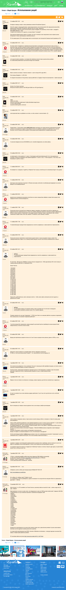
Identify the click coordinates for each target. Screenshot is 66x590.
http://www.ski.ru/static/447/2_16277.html (33, 536)
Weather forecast (29, 579)
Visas (42, 565)
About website (7, 566)
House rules (6, 568)
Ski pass (27, 565)
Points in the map (29, 582)
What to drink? (44, 567)
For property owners (8, 574)
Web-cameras (29, 581)
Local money (43, 570)
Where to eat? (44, 568)
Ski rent (27, 575)
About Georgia (44, 564)
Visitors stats (7, 573)
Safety (27, 572)
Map (55, 5)
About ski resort (29, 564)
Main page (6, 565)
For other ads (6, 576)
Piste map (28, 567)
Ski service (28, 576)
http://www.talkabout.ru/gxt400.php (18, 472)
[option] (17, 551)
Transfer (27, 570)
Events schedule (44, 575)
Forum (61, 5)
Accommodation (29, 568)
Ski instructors (29, 573)
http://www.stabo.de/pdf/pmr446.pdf (31, 457)
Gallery (27, 578)
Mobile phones (44, 572)
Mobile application (30, 584)
